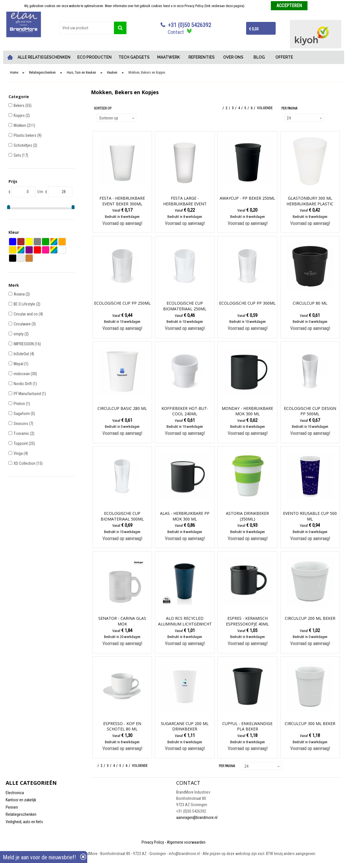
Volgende (265, 108)
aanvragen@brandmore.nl (196, 817)
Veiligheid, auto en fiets (24, 821)
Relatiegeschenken (42, 73)
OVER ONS (233, 57)
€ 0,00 (254, 29)
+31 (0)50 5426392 (189, 25)
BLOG (259, 57)
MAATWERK (168, 57)
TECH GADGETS (134, 57)
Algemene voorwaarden (186, 842)
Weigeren (316, 6)
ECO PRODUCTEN (94, 57)
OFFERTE (284, 57)
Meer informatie (257, 6)
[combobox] (87, 28)
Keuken (112, 73)
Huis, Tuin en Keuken (81, 73)
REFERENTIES (201, 57)
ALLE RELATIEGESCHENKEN (44, 57)
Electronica (15, 792)
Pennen (12, 807)
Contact (176, 32)
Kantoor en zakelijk (21, 800)
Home (10, 57)
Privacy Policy (153, 842)
